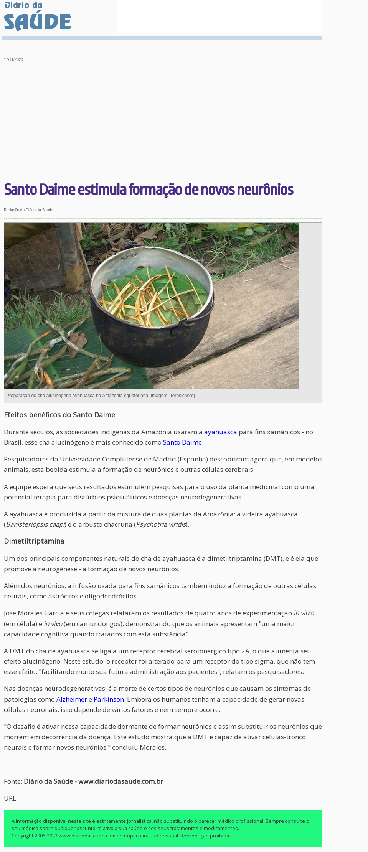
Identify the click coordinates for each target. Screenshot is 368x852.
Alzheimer (71, 699)
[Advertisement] (163, 122)
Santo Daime (182, 442)
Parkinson (109, 699)
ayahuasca (220, 431)
